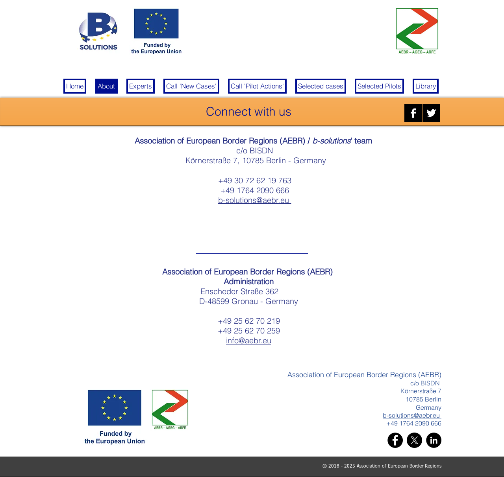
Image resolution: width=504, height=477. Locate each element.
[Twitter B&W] (431, 113)
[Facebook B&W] (413, 113)
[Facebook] (395, 440)
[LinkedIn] (433, 440)
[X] (414, 440)
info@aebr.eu (248, 340)
